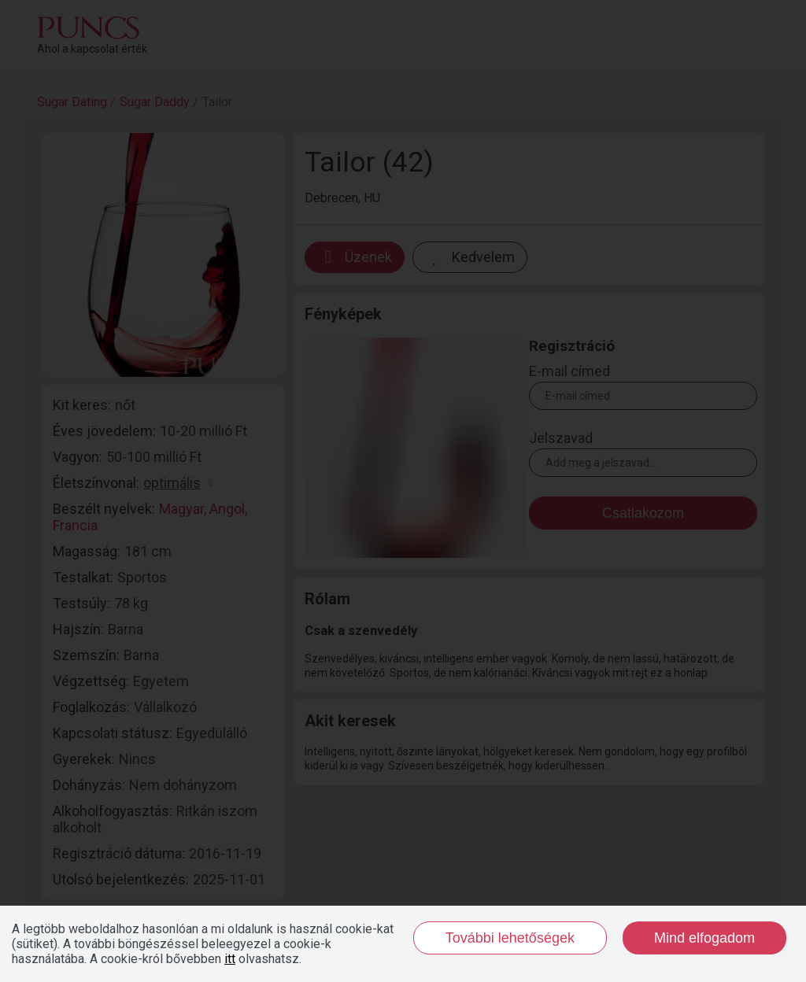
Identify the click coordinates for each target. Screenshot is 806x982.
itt (229, 958)
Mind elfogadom (704, 938)
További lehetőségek (510, 938)
